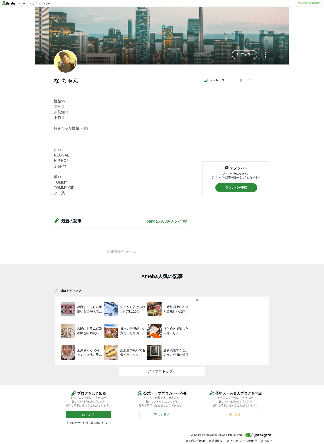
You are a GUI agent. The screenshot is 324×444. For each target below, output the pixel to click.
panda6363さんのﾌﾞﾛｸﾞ (167, 221)
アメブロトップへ (162, 371)
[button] (244, 54)
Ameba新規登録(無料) (309, 3)
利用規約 (216, 441)
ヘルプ (266, 441)
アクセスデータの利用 (242, 441)
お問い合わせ (195, 441)
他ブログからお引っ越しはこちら (87, 422)
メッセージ (213, 80)
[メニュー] (265, 55)
